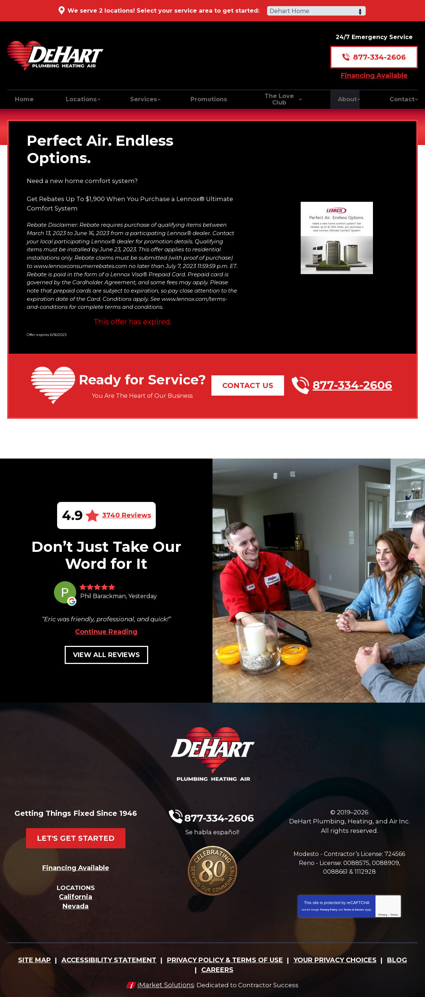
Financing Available (374, 71)
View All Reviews (106, 663)
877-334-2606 (379, 52)
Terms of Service (354, 908)
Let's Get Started (76, 833)
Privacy (382, 913)
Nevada (76, 905)
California (75, 896)
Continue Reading (106, 640)
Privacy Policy (328, 908)
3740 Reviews (126, 510)
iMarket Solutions (163, 981)
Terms (394, 913)
